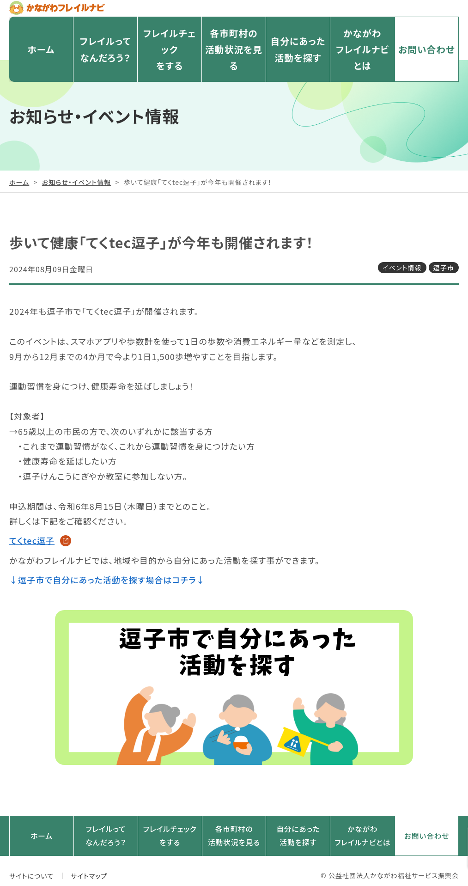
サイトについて (31, 866)
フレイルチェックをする (169, 57)
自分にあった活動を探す (298, 57)
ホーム (41, 57)
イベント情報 (402, 267)
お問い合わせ (426, 57)
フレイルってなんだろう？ (105, 57)
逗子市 (443, 267)
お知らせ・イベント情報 (76, 182)
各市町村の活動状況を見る (233, 57)
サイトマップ (89, 866)
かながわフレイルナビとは (362, 57)
